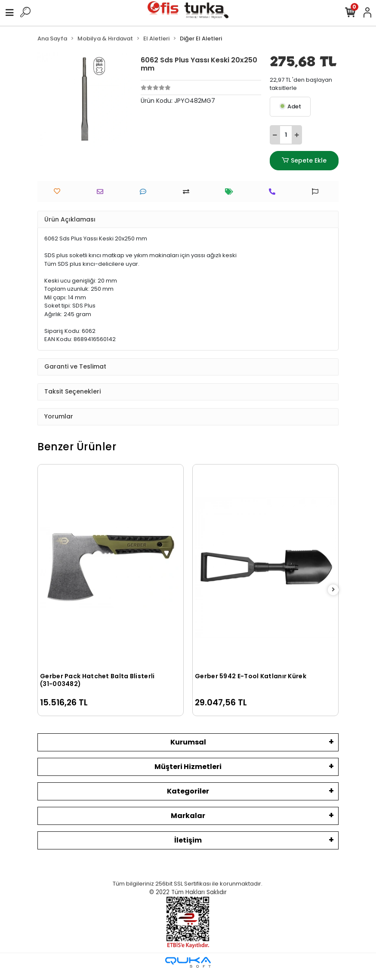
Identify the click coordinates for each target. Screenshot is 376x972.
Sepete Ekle (304, 160)
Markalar (188, 816)
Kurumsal (188, 742)
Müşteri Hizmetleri (188, 767)
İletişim (188, 840)
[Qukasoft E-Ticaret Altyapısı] (188, 962)
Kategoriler (188, 791)
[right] (333, 590)
